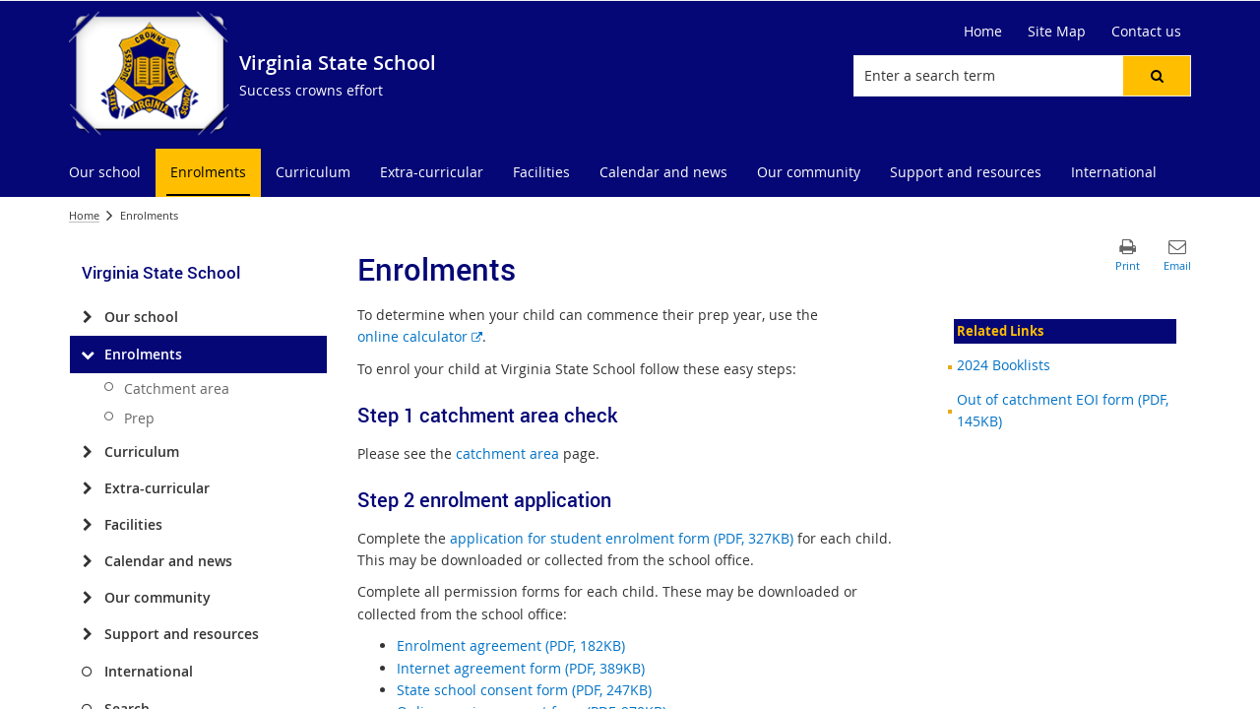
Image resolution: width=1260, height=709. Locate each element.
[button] (1156, 76)
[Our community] (87, 597)
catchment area (507, 453)
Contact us (1146, 31)
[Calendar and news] (87, 561)
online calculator (419, 336)
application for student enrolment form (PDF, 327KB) (621, 538)
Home (983, 31)
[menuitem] (105, 173)
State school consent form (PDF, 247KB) (524, 689)
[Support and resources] (87, 634)
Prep (139, 418)
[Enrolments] (87, 354)
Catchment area (176, 388)
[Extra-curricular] (87, 488)
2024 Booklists (1003, 364)
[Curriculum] (87, 452)
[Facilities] (87, 525)
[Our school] (87, 317)
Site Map (1057, 31)
